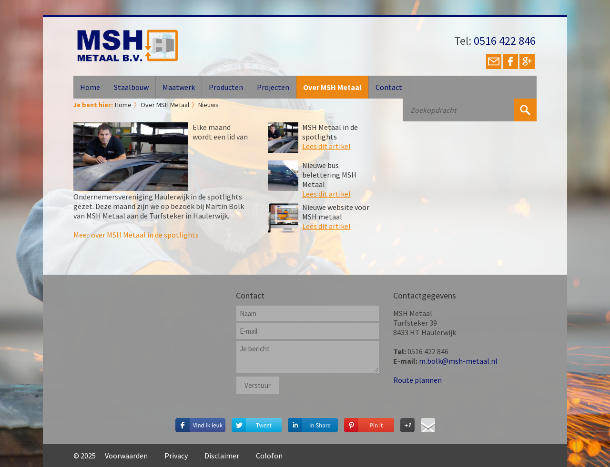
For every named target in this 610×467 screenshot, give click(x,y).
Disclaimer (221, 455)
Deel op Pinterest (369, 423)
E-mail (493, 61)
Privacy (176, 455)
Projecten (273, 87)
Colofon (269, 455)
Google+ (527, 61)
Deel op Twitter (256, 423)
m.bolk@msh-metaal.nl (458, 361)
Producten (226, 87)
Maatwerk (179, 87)
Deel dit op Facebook (200, 423)
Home (90, 87)
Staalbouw (131, 87)
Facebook (510, 61)
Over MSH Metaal (332, 87)
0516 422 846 (505, 40)
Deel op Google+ (407, 423)
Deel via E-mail (428, 423)
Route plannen (417, 380)
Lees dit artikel (326, 146)
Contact (389, 87)
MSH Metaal (127, 46)
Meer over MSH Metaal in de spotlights (136, 234)
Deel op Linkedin (313, 423)
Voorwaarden (126, 455)
